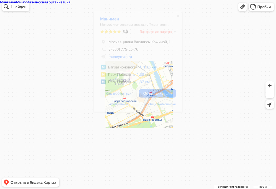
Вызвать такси (114, 106)
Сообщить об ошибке (157, 106)
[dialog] (135, 63)
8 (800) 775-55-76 (116, 51)
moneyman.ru (117, 58)
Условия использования (233, 186)
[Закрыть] (175, 18)
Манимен (106, 20)
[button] (242, 7)
